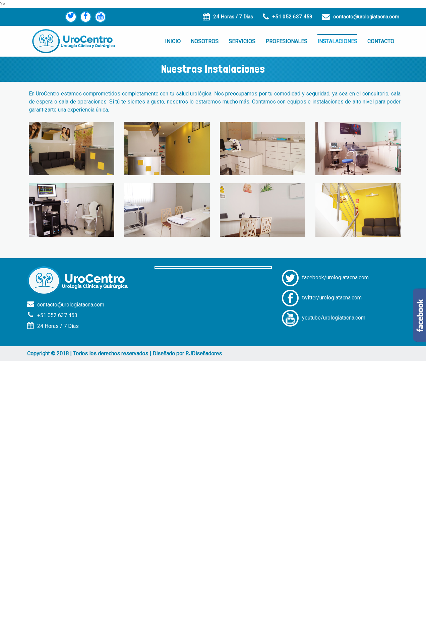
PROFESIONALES (286, 41)
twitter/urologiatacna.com (322, 297)
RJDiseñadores (203, 353)
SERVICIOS (242, 41)
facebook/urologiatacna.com (325, 277)
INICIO (173, 41)
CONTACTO (380, 41)
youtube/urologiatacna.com (323, 317)
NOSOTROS (205, 41)
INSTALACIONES (337, 41)
